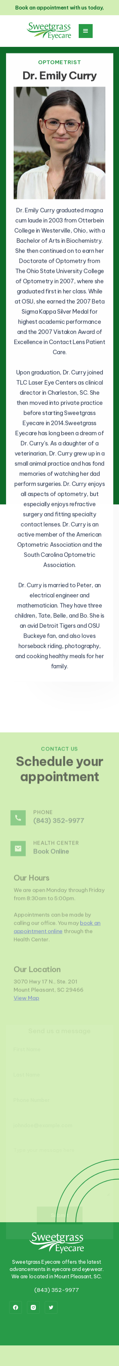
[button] (86, 31)
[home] (48, 31)
